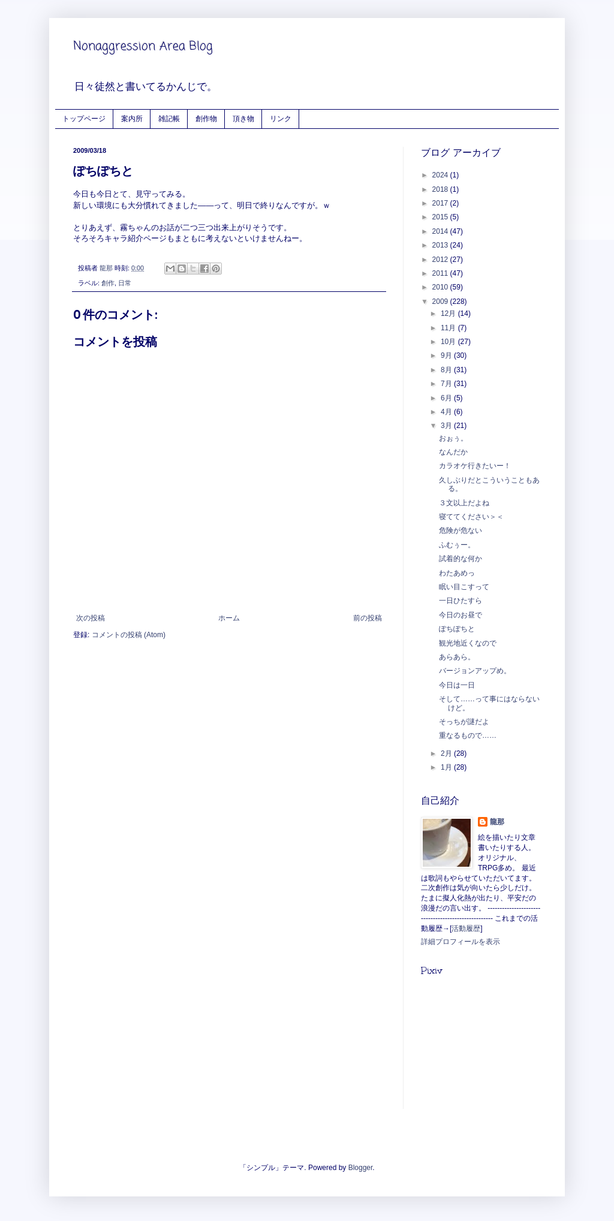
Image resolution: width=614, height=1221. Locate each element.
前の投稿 (367, 618)
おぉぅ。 (453, 438)
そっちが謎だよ (464, 721)
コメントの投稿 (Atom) (128, 635)
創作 (108, 283)
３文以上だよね (464, 503)
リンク (280, 118)
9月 (447, 355)
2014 (441, 231)
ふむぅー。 (457, 545)
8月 (447, 370)
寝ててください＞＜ (471, 516)
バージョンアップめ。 (475, 671)
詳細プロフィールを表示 (460, 941)
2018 (441, 189)
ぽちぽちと (457, 629)
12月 (449, 313)
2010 (441, 287)
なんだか (453, 452)
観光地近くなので (467, 643)
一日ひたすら (460, 600)
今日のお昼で (460, 615)
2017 (441, 203)
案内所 (132, 118)
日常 (124, 283)
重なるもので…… (467, 735)
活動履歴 (466, 928)
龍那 (497, 822)
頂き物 (243, 118)
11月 (449, 328)
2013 (441, 245)
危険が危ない (460, 530)
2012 (441, 259)
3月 (447, 425)
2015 (441, 217)
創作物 (206, 118)
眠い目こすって (464, 587)
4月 (447, 412)
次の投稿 (90, 618)
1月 (447, 767)
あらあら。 (457, 657)
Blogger (360, 1167)
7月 (447, 383)
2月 (447, 753)
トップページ (84, 118)
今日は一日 (457, 685)
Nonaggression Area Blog (143, 46)
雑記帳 (169, 118)
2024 (441, 175)
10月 (449, 341)
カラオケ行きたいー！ (475, 466)
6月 (447, 398)
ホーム (229, 618)
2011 (441, 273)
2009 (441, 301)
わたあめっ (457, 573)
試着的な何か (460, 558)
